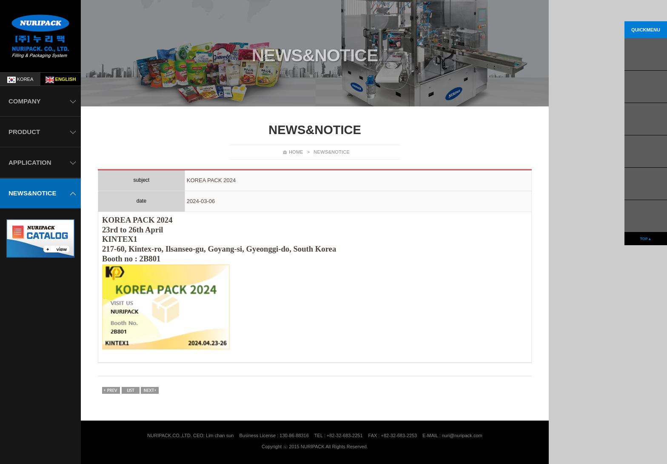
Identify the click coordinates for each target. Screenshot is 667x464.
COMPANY (25, 101)
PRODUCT (24, 131)
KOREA (20, 80)
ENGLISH (61, 80)
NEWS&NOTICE (33, 193)
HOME (296, 152)
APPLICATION (30, 162)
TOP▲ (645, 239)
